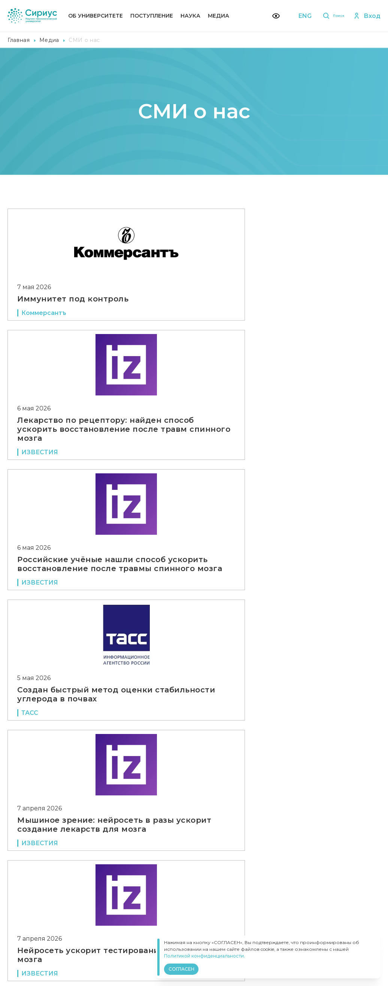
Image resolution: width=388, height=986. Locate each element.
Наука (190, 15)
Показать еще (194, 852)
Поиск (326, 15)
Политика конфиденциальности (149, 916)
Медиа (218, 15)
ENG (293, 15)
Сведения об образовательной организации (167, 906)
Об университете (95, 15)
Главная (18, 40)
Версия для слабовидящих (153, 929)
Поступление (151, 15)
